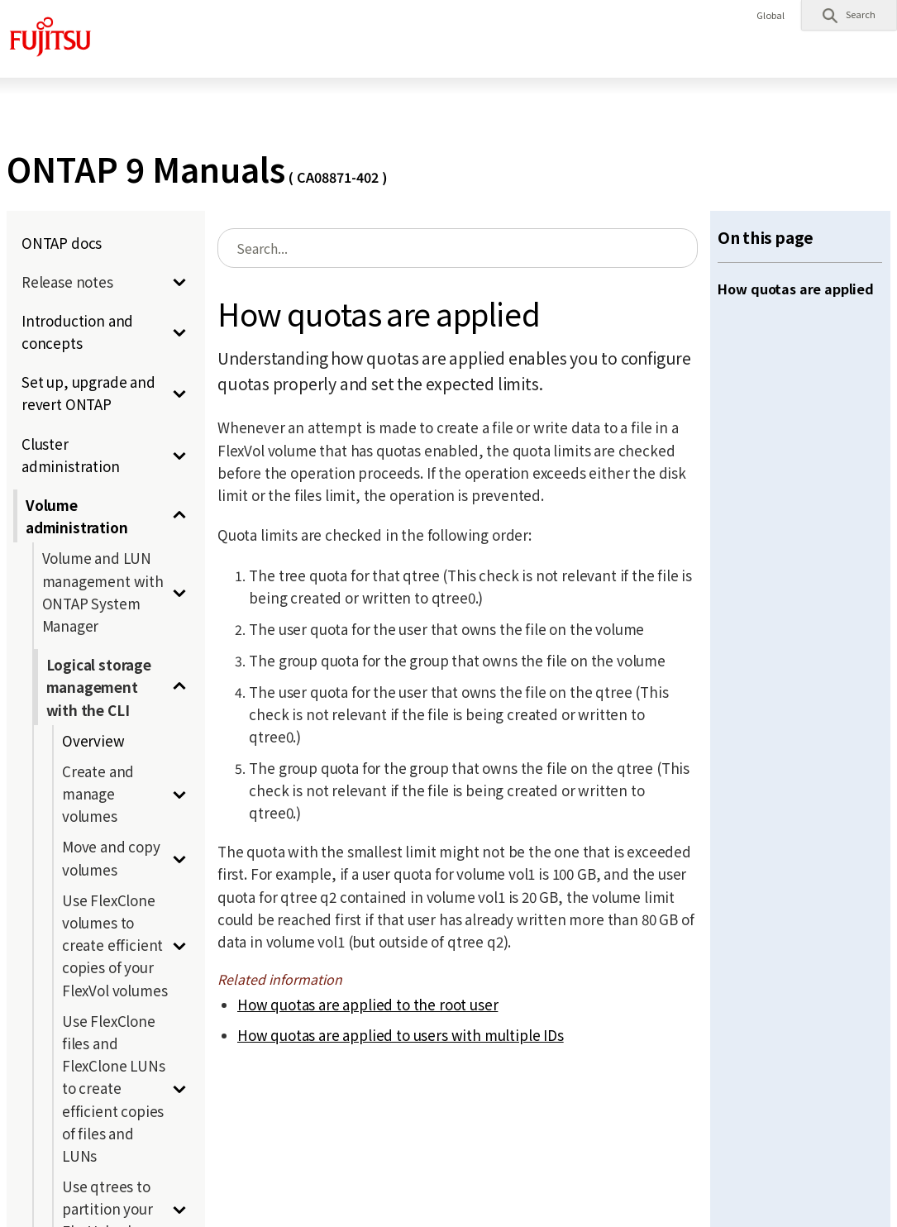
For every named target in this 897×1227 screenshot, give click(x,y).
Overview (93, 740)
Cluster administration (70, 454)
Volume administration (77, 515)
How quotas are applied (795, 288)
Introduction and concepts (77, 331)
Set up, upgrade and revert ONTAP (88, 392)
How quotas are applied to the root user (367, 1004)
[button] (849, 15)
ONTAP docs (61, 242)
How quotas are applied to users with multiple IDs (400, 1034)
